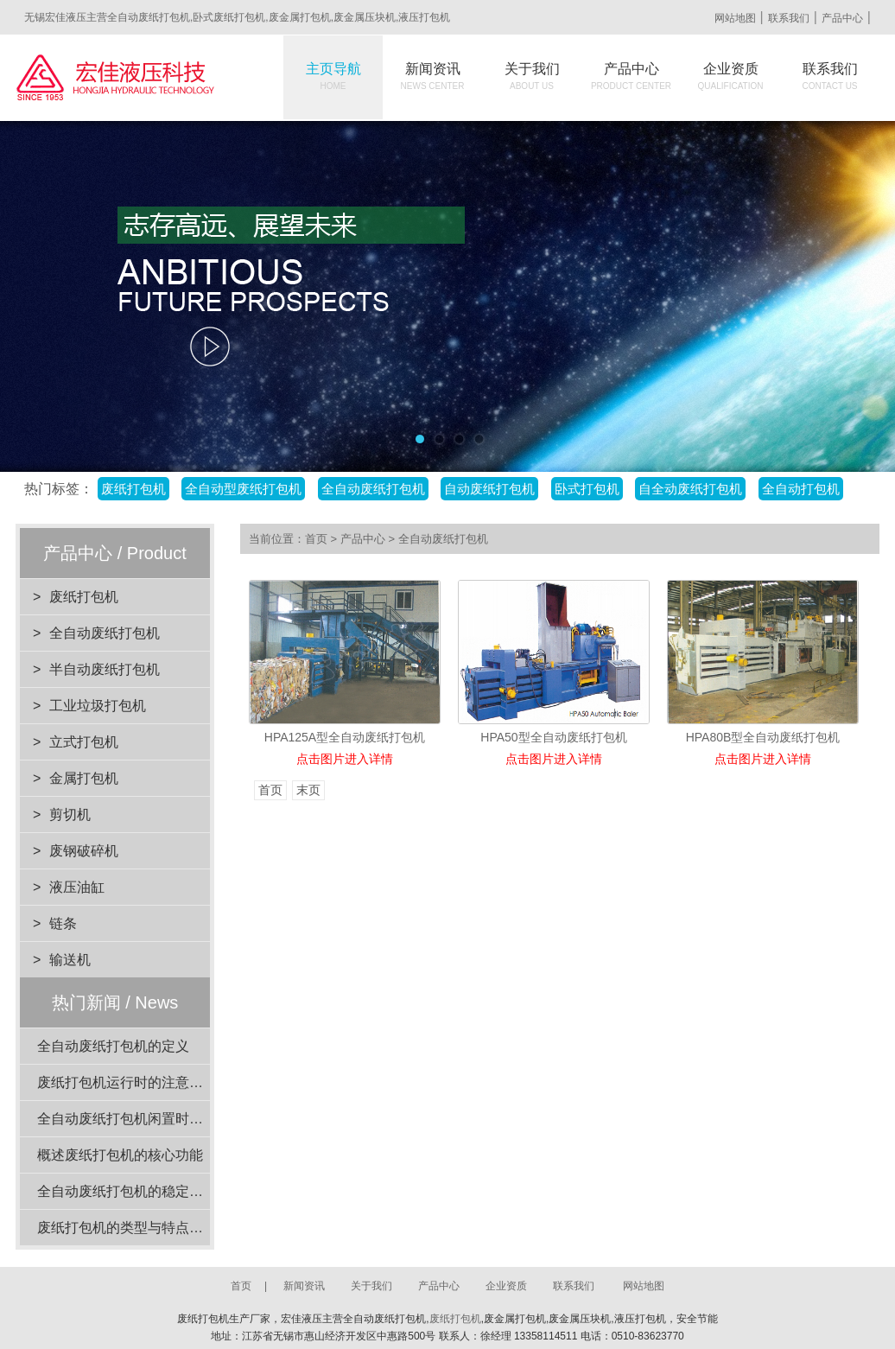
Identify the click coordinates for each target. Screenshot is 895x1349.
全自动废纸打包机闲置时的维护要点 (147, 1118)
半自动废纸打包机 (104, 669)
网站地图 (735, 18)
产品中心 (842, 18)
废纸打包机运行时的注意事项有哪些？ (154, 1082)
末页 (308, 790)
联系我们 (788, 18)
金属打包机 (83, 778)
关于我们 (532, 76)
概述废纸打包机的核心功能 (120, 1155)
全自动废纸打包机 (373, 488)
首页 (316, 538)
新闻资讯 (433, 76)
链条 (63, 923)
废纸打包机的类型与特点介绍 (127, 1227)
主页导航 (333, 76)
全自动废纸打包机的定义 (113, 1046)
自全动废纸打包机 (690, 488)
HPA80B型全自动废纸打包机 (763, 737)
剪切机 (70, 814)
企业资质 (731, 76)
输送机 (70, 959)
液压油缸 (77, 887)
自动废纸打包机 (489, 488)
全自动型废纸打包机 (243, 488)
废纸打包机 (133, 488)
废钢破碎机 (83, 850)
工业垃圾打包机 (97, 705)
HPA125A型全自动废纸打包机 (344, 737)
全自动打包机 (801, 488)
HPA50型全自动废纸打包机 (553, 737)
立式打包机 (83, 742)
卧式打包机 (587, 488)
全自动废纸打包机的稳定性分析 (134, 1191)
